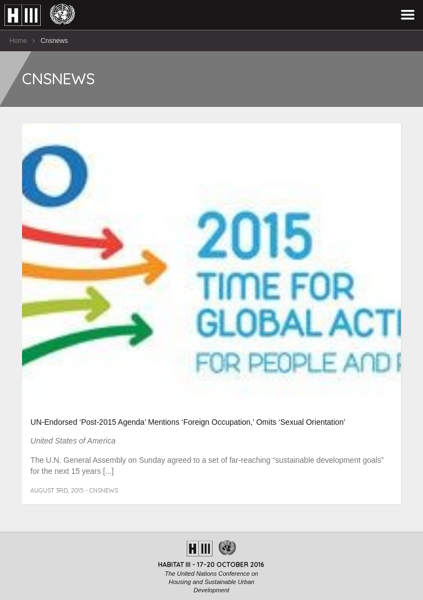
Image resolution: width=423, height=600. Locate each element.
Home (18, 41)
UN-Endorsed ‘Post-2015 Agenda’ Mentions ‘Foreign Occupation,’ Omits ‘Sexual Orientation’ (187, 422)
